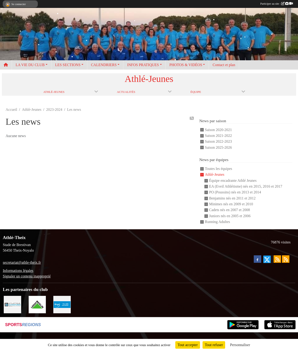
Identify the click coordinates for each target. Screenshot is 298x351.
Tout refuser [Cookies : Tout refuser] (214, 345)
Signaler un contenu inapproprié (27, 276)
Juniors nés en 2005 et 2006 (230, 216)
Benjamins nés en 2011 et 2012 (232, 198)
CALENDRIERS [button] (104, 65)
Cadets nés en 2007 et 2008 (229, 210)
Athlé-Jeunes (214, 175)
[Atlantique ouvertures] (12, 304)
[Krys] (62, 304)
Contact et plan (224, 65)
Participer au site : (276, 3)
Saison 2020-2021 (218, 130)
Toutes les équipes (218, 169)
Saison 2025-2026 (218, 147)
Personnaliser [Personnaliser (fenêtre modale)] (240, 345)
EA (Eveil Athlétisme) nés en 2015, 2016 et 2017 (245, 186)
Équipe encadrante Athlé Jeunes (233, 180)
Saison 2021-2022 (218, 136)
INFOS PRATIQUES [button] (143, 65)
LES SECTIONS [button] (68, 65)
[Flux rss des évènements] (285, 259)
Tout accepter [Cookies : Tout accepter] (188, 345)
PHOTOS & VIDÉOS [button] (185, 65)
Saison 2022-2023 (218, 142)
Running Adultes (217, 222)
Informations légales (18, 271)
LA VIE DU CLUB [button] (30, 65)
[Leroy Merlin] (37, 304)
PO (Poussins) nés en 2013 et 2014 (235, 192)
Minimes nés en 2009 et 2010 (231, 204)
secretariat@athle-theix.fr (22, 262)
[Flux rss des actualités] (277, 259)
